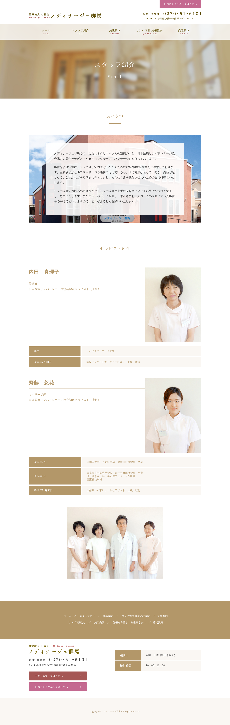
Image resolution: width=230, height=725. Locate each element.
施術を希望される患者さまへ (129, 622)
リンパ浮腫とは (77, 622)
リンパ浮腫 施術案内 (149, 32)
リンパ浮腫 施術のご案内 (136, 616)
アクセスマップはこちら (50, 676)
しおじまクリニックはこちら (180, 3)
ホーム (46, 32)
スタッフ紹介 (80, 32)
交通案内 (184, 32)
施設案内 (115, 32)
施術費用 (158, 622)
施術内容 (99, 622)
